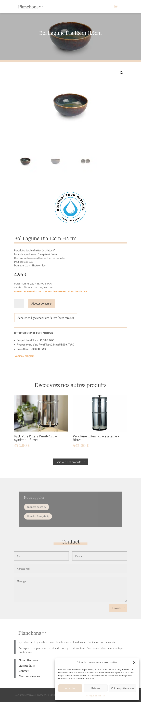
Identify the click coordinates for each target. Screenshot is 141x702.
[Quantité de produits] (19, 303)
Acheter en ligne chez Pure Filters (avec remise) (46, 318)
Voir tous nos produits (69, 462)
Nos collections (28, 660)
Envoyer (116, 608)
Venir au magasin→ (25, 355)
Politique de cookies (95, 695)
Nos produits (27, 665)
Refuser (95, 688)
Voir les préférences (122, 688)
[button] (134, 662)
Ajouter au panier (41, 303)
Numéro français (42, 515)
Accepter (70, 688)
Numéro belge (40, 507)
